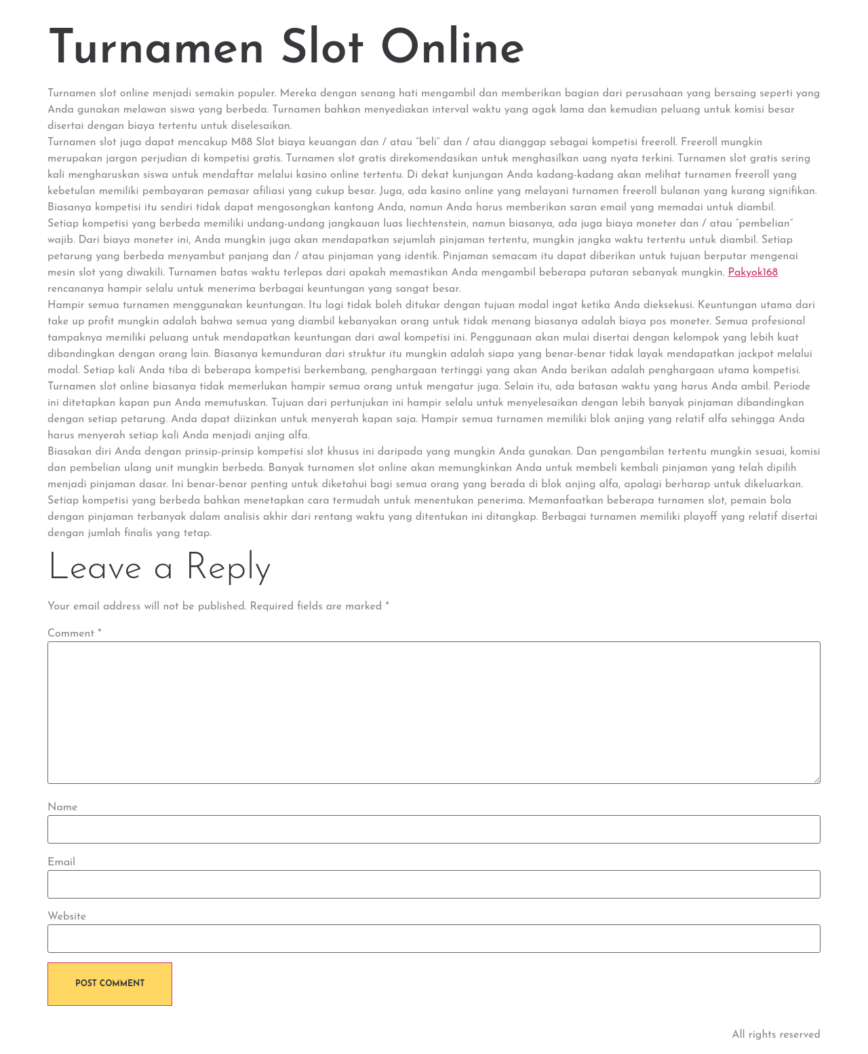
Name (62, 807)
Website (66, 916)
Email (61, 862)
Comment (74, 633)
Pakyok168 (753, 272)
